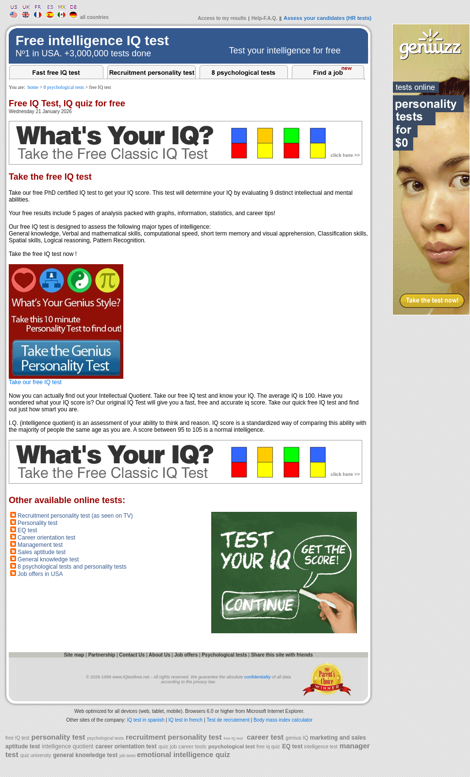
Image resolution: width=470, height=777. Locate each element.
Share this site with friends (282, 655)
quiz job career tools (182, 746)
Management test (40, 544)
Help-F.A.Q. (264, 18)
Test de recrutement (227, 720)
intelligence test (320, 746)
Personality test (37, 523)
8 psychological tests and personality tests (71, 566)
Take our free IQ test (66, 379)
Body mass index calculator (283, 720)
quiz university (35, 755)
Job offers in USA (40, 574)
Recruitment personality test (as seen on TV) (75, 515)
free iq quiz (268, 746)
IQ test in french (185, 720)
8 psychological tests (64, 87)
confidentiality (257, 677)
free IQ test (17, 738)
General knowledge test (48, 559)
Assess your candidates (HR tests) (327, 18)
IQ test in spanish (145, 720)
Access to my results (222, 18)
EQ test (27, 530)
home (33, 87)
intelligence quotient (67, 746)
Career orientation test (46, 537)
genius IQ (297, 738)
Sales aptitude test (41, 552)
